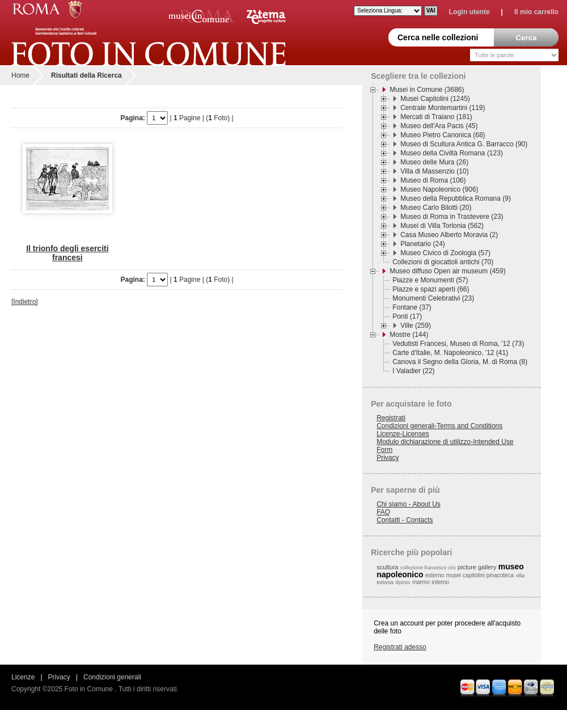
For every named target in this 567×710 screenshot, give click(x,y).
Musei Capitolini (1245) (435, 99)
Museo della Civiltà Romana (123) (451, 153)
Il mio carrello (536, 12)
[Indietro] (24, 302)
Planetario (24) (422, 244)
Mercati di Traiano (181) (436, 117)
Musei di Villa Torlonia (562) (442, 226)
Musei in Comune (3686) (427, 90)
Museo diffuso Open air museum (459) (448, 271)
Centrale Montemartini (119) (442, 108)
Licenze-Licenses (402, 434)
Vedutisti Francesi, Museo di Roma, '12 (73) (458, 344)
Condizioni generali (112, 677)
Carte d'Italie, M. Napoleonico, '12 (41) (450, 353)
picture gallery (477, 567)
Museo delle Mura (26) (434, 162)
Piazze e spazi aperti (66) (430, 289)
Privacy (387, 458)
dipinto (403, 582)
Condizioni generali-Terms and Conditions (439, 426)
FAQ (383, 512)
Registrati (390, 418)
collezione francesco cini (428, 567)
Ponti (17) (407, 316)
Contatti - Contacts (404, 520)
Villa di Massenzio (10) (434, 171)
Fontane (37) (411, 307)
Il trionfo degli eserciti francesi (67, 253)
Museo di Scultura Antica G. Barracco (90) (463, 144)
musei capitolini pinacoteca (480, 575)
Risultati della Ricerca (86, 75)
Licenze (23, 677)
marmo (421, 582)
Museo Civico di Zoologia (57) (445, 253)
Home (20, 75)
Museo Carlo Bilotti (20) (435, 208)
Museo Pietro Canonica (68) (442, 135)
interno (440, 582)
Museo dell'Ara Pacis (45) (438, 126)
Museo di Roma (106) (433, 180)
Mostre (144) (409, 335)
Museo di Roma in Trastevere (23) (451, 217)
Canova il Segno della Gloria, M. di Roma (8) (459, 362)
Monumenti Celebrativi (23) (433, 298)
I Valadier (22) (413, 371)
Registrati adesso (400, 647)
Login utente (469, 12)
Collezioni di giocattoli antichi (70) (442, 262)
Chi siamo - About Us (408, 504)
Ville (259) (415, 325)
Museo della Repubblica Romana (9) (455, 198)
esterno (434, 575)
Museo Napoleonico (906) (439, 189)
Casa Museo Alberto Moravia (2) (449, 235)
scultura (387, 567)
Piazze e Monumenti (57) (430, 280)
